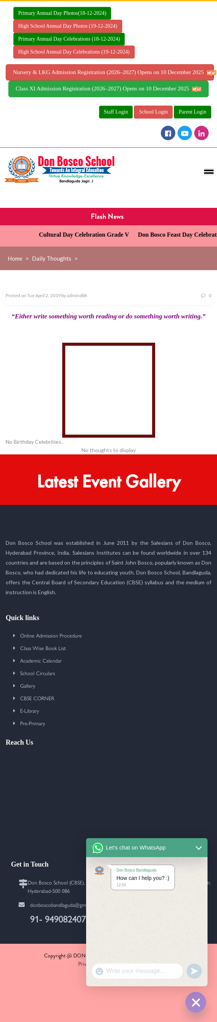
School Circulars (37, 673)
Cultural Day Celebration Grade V (88, 234)
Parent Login (192, 112)
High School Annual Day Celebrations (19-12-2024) (74, 52)
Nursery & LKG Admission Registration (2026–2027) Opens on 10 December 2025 (113, 72)
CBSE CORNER (37, 698)
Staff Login (116, 112)
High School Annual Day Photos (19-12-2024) (67, 26)
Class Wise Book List (43, 648)
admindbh (77, 295)
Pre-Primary (32, 723)
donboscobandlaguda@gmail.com (65, 904)
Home (15, 258)
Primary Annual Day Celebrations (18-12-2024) (69, 39)
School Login (153, 112)
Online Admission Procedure (51, 635)
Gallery (27, 685)
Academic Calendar (41, 660)
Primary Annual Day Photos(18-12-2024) (62, 13)
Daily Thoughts (51, 258)
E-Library (29, 710)
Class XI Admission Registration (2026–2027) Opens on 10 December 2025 (108, 88)
